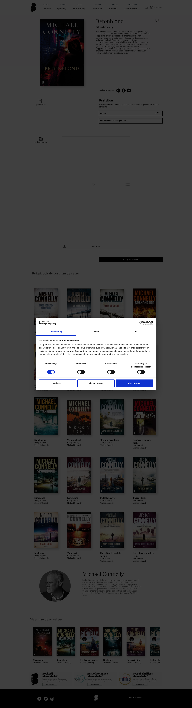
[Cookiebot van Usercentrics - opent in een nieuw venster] (141, 323)
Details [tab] (96, 331)
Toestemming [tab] (56, 331)
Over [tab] (136, 331)
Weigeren (57, 383)
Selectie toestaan (96, 383)
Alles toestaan (134, 383)
